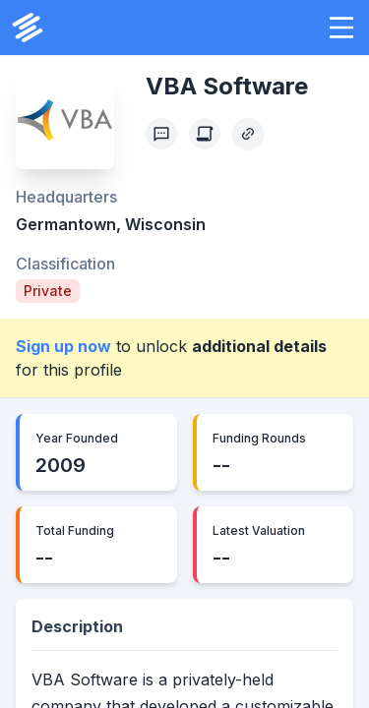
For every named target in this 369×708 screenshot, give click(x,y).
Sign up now (63, 346)
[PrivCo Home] (27, 27)
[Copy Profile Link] (248, 133)
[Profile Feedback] (161, 133)
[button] (341, 27)
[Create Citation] (204, 133)
